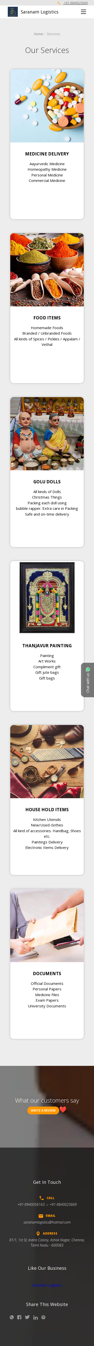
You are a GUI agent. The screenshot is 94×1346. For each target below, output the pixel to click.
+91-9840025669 (73, 3)
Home (38, 34)
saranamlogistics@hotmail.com (47, 1222)
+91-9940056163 (31, 1204)
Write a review (43, 1110)
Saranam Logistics (47, 1285)
